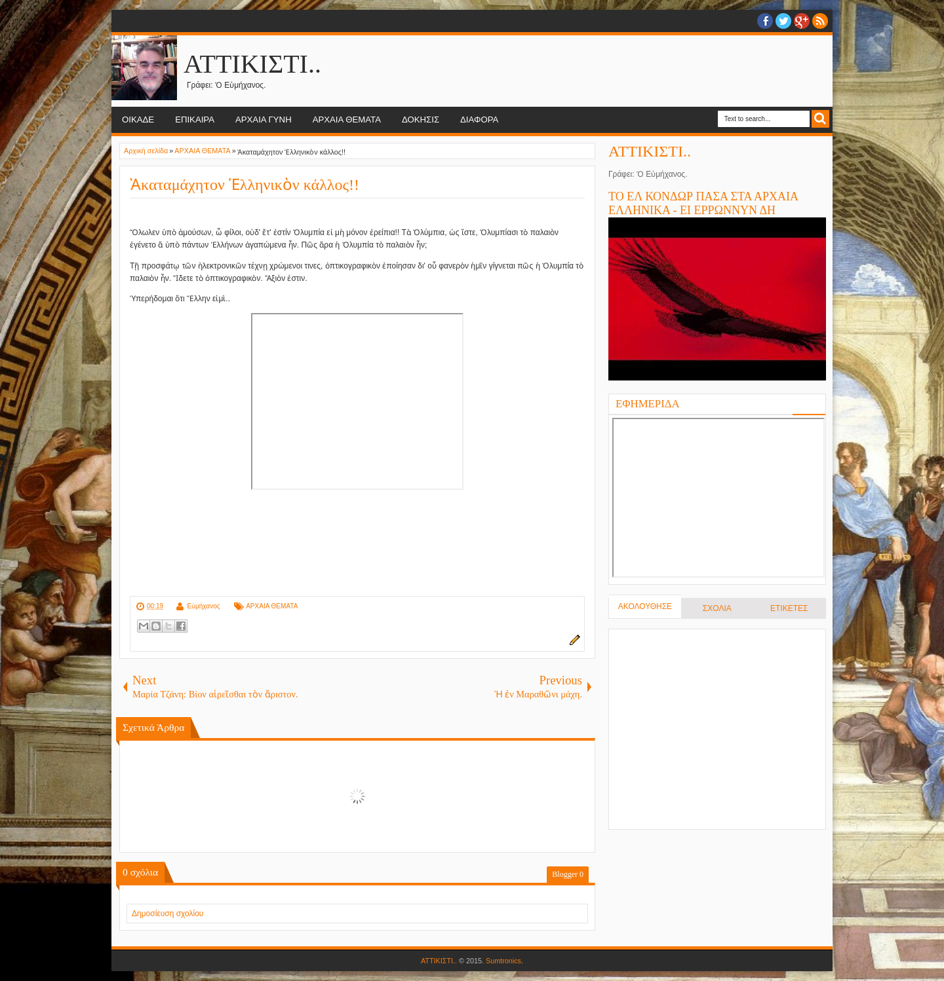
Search (820, 119)
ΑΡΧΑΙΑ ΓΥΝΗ (263, 119)
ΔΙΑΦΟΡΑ (479, 119)
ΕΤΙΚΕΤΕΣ (789, 608)
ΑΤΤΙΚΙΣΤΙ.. (252, 64)
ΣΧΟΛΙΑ (717, 608)
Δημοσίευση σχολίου (167, 913)
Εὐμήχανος (203, 606)
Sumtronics (503, 961)
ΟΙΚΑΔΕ (138, 119)
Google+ (802, 21)
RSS (820, 21)
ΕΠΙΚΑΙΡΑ (194, 119)
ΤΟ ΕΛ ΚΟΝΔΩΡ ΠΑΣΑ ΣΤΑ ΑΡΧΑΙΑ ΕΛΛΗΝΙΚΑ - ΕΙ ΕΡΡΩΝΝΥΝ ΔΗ (703, 203)
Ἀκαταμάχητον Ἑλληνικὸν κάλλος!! (244, 184)
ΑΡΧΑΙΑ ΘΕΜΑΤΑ (347, 119)
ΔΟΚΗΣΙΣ (420, 119)
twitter (783, 21)
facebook (765, 21)
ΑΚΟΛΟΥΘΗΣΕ (645, 606)
